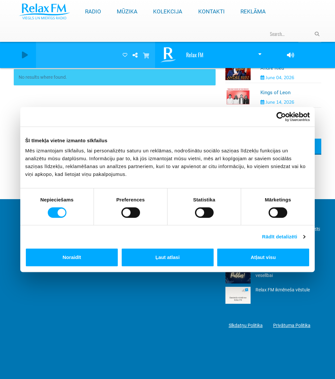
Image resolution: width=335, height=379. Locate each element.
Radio (93, 11)
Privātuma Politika (291, 325)
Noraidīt (71, 257)
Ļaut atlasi (167, 257)
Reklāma (253, 11)
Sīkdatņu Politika (246, 325)
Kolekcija (167, 11)
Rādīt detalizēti (279, 236)
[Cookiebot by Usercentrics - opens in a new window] (281, 117)
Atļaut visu (263, 257)
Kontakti (211, 11)
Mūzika (127, 11)
